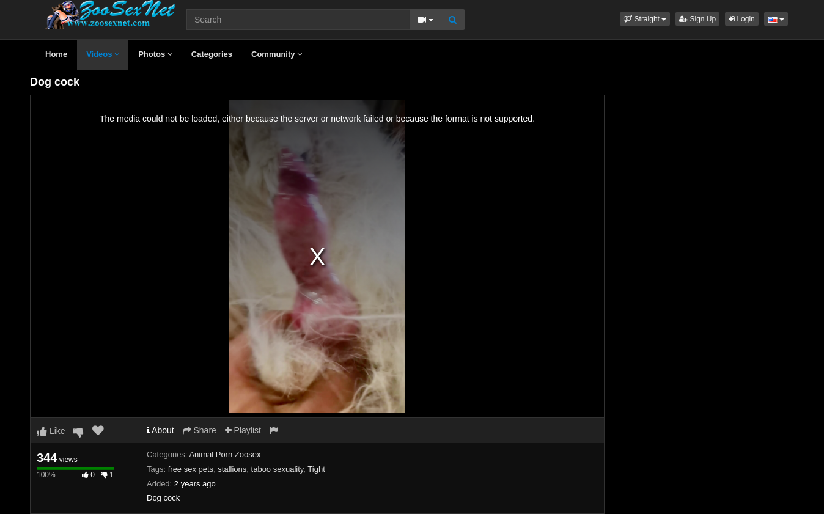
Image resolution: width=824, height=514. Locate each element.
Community (276, 54)
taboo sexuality (277, 469)
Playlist (243, 430)
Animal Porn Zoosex (224, 454)
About (160, 430)
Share (199, 430)
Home (56, 54)
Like (51, 431)
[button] (645, 19)
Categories (211, 54)
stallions (232, 469)
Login (742, 19)
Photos (155, 54)
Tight (316, 469)
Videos (102, 54)
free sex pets (190, 469)
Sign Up (697, 19)
